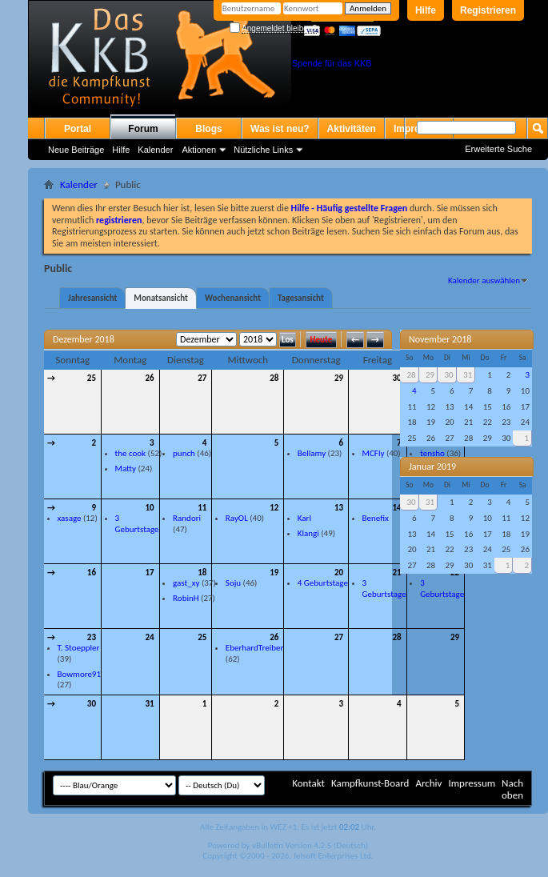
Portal (77, 128)
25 (91, 378)
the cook (130, 453)
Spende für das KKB (332, 63)
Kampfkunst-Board (370, 783)
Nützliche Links (263, 149)
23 (91, 637)
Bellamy (312, 453)
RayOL (237, 518)
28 (274, 378)
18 (202, 572)
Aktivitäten (351, 128)
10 (149, 508)
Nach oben (512, 789)
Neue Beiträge (76, 149)
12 (274, 508)
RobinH (185, 598)
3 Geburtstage (137, 524)
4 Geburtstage (323, 583)
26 (149, 378)
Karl (304, 518)
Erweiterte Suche (498, 149)
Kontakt (308, 783)
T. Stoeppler (79, 648)
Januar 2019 (432, 466)
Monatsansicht (161, 298)
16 (91, 572)
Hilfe (425, 10)
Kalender (155, 149)
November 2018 (440, 339)
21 (396, 572)
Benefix (375, 518)
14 (396, 508)
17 (149, 572)
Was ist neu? (280, 128)
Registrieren (488, 10)
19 (274, 572)
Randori (187, 518)
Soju (233, 583)
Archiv (428, 783)
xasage (70, 518)
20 (338, 572)
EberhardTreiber (254, 648)
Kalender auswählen (484, 280)
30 (396, 378)
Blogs (208, 128)
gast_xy (186, 583)
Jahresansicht (92, 298)
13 (338, 508)
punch (184, 453)
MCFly (373, 453)
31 (149, 704)
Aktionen (199, 149)
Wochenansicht (233, 298)
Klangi (308, 533)
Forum (143, 128)
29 (338, 378)
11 (202, 508)
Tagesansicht (301, 298)
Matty (126, 468)
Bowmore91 (80, 674)
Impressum (471, 783)
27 (202, 378)
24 (149, 637)
